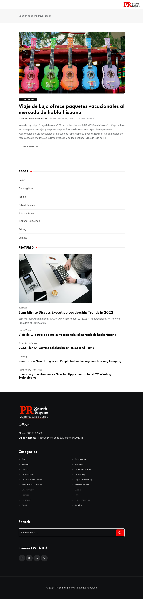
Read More (31, 146)
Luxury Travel (25, 330)
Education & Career (28, 343)
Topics (22, 196)
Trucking (23, 356)
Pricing (22, 229)
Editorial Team (26, 213)
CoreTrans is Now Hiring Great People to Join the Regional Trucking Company (70, 361)
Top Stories (36, 370)
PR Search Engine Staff (34, 119)
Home (22, 180)
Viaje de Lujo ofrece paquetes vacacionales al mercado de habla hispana (67, 335)
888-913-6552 (34, 433)
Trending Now (26, 188)
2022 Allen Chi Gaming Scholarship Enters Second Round (56, 348)
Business (23, 307)
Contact (23, 237)
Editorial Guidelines (29, 221)
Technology (24, 370)
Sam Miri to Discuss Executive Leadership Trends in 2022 (66, 312)
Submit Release (27, 205)
